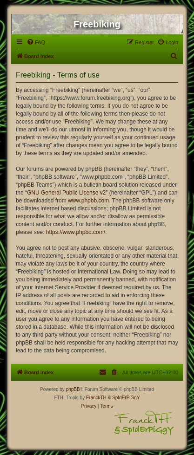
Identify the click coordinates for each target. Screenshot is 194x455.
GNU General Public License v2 (66, 192)
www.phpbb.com (88, 200)
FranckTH (96, 397)
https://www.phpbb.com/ (75, 232)
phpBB (73, 389)
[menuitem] (36, 42)
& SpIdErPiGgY (124, 397)
